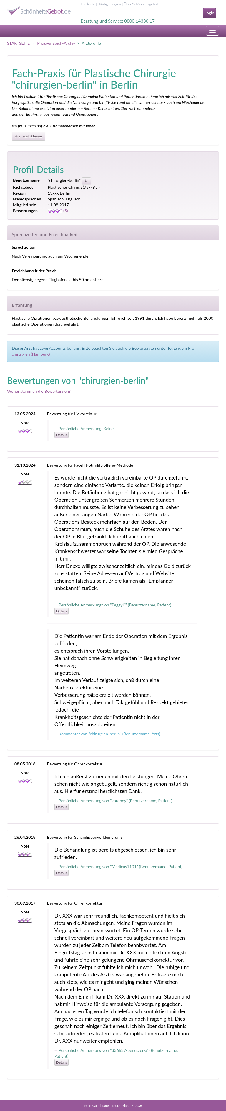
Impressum (91, 1105)
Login (209, 12)
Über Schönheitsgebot (141, 4)
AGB (138, 1105)
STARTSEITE (18, 43)
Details (61, 434)
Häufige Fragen (109, 4)
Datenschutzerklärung (117, 1105)
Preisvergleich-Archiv (56, 43)
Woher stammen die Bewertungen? (39, 391)
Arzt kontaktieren (28, 136)
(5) (58, 210)
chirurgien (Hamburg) (31, 353)
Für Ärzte (88, 4)
